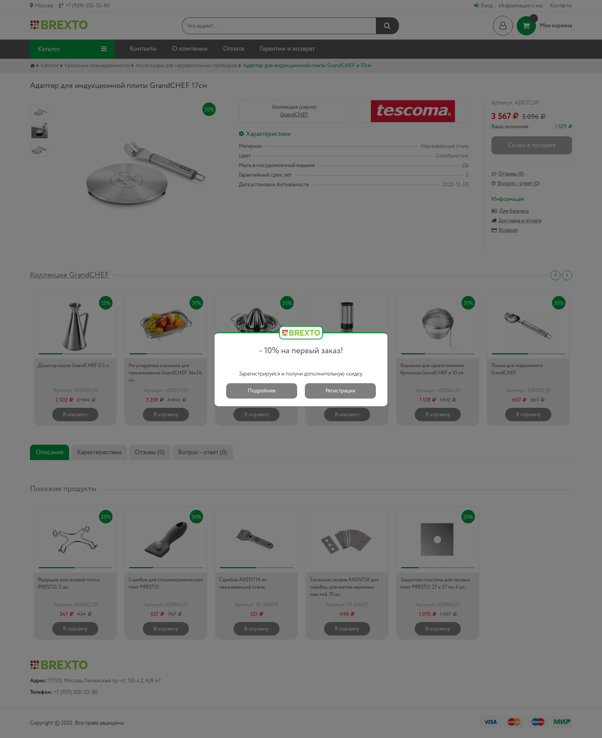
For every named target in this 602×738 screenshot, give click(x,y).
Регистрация (340, 391)
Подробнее (262, 391)
